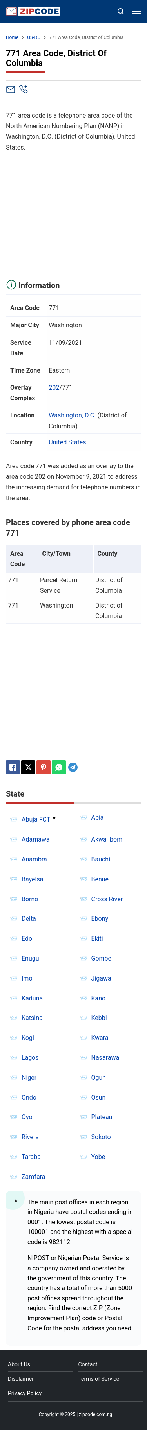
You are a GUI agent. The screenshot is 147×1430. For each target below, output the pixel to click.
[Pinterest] (43, 767)
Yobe (98, 1157)
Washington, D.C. (72, 415)
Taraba (31, 1157)
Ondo (29, 1097)
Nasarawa (105, 1057)
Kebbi (99, 1018)
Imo (27, 978)
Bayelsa (32, 879)
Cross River (107, 899)
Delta (29, 918)
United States (67, 442)
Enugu (30, 958)
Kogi (28, 1037)
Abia (97, 817)
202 (54, 387)
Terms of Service (98, 1379)
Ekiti (97, 938)
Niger (29, 1077)
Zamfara (33, 1176)
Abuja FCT (36, 819)
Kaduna (32, 998)
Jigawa (101, 978)
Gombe (101, 958)
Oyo (27, 1117)
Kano (98, 998)
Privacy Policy (25, 1393)
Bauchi (101, 859)
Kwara (100, 1037)
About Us (19, 1364)
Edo (27, 938)
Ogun (98, 1077)
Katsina (32, 1018)
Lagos (30, 1057)
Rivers (30, 1137)
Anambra (34, 859)
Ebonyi (100, 918)
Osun (98, 1097)
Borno (30, 899)
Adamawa (36, 839)
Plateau (102, 1117)
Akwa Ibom (107, 839)
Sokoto (101, 1137)
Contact (87, 1364)
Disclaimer (21, 1379)
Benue (100, 879)
